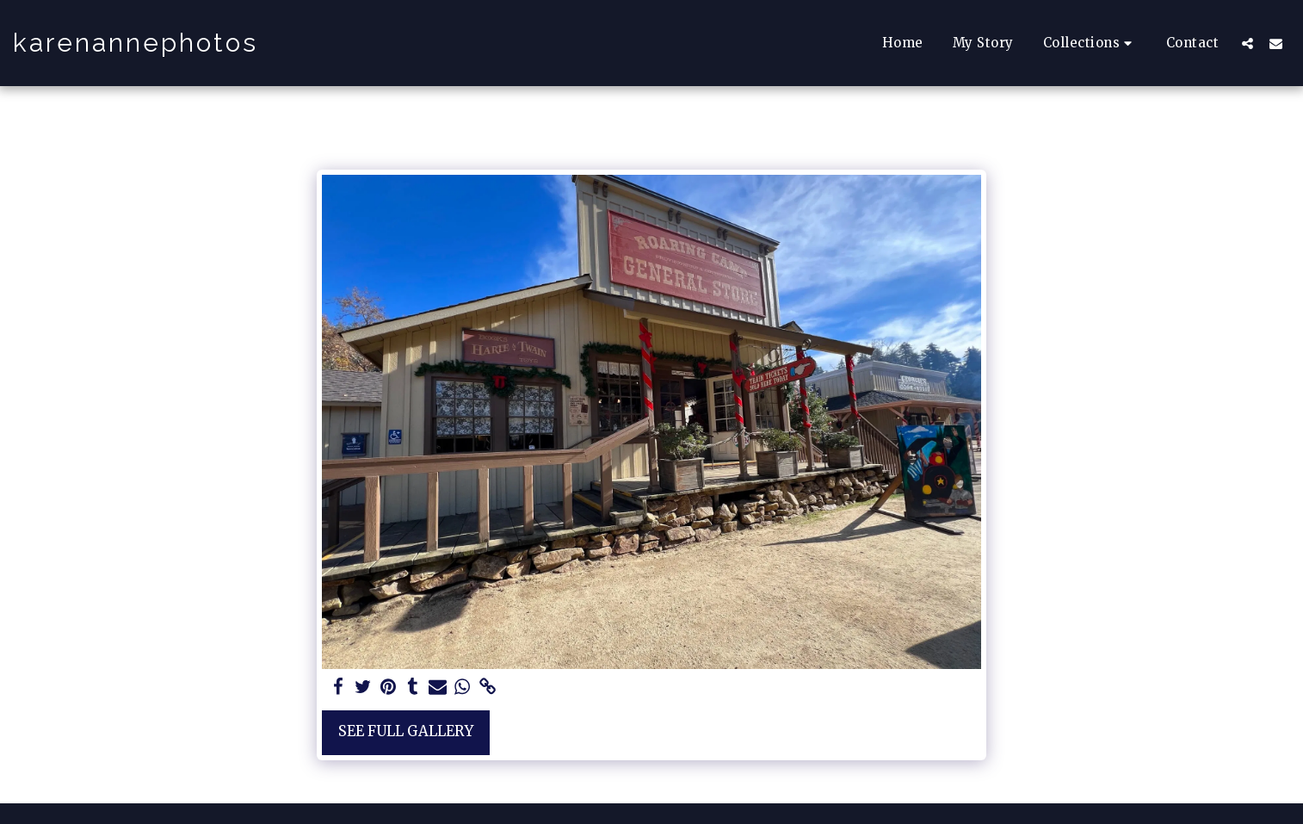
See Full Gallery (405, 731)
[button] (1090, 42)
